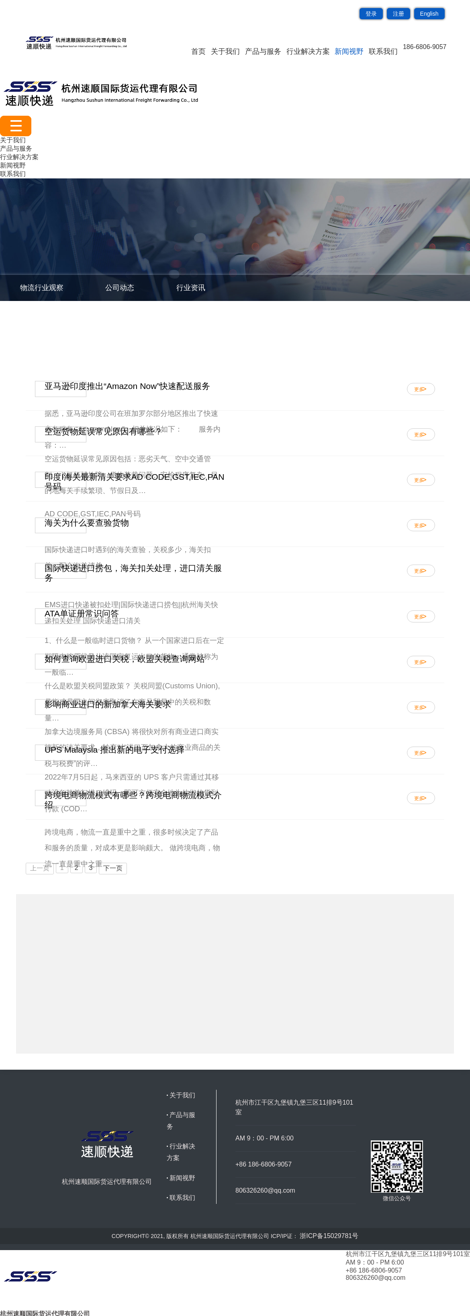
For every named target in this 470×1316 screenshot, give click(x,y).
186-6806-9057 (425, 46)
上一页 (39, 868)
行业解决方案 (308, 51)
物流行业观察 (41, 288)
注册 (398, 13)
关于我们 (225, 51)
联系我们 (383, 51)
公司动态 (119, 288)
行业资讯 (190, 288)
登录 (371, 13)
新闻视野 (349, 51)
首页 (198, 51)
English (429, 13)
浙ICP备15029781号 (329, 1235)
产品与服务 (263, 51)
